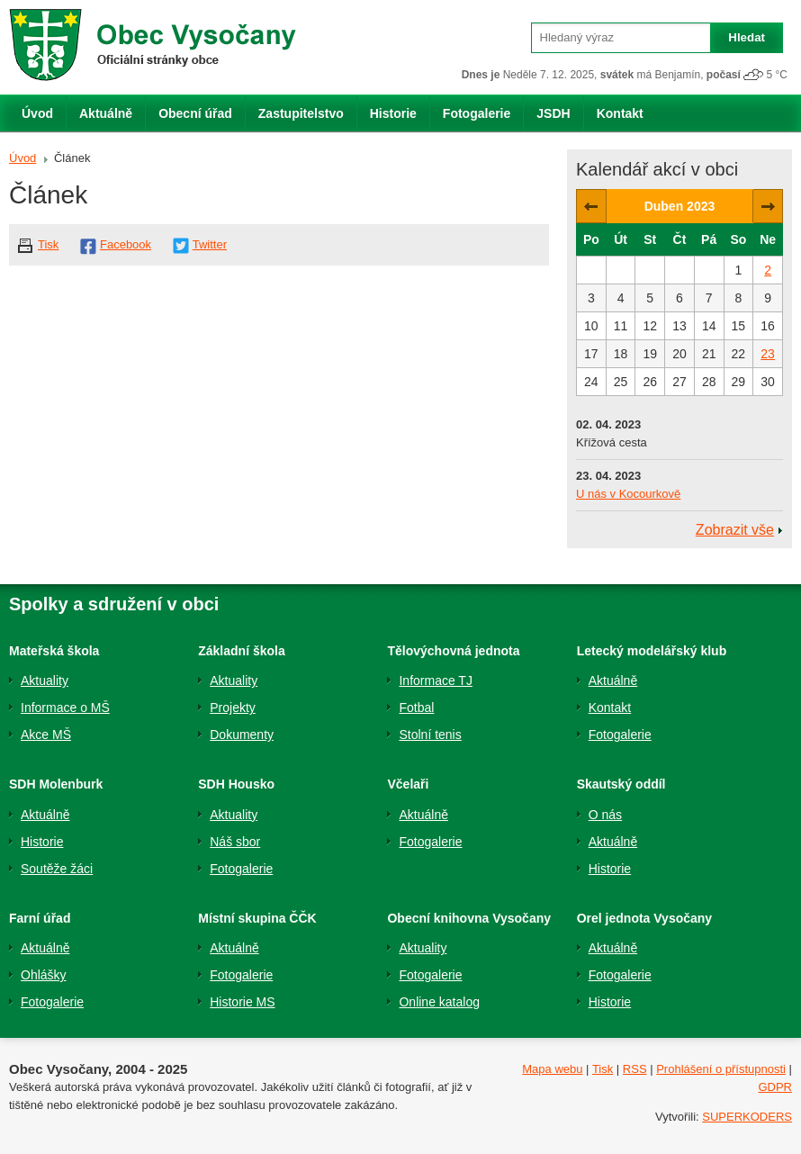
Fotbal (416, 707)
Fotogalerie (476, 113)
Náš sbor (235, 841)
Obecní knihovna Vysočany (469, 918)
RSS (635, 1069)
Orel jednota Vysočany (644, 918)
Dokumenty (242, 734)
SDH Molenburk (56, 784)
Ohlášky (44, 975)
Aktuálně (105, 113)
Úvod (37, 113)
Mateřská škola (54, 651)
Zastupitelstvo (301, 113)
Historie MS (242, 1002)
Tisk (48, 244)
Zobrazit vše (735, 529)
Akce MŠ (46, 734)
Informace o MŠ (65, 707)
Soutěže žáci (57, 868)
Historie (393, 113)
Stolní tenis (430, 734)
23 (767, 354)
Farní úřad (39, 918)
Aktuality (44, 680)
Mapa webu (552, 1069)
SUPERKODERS (747, 1116)
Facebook (125, 244)
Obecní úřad (195, 113)
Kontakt (620, 113)
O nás (605, 814)
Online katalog (439, 1002)
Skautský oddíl (621, 784)
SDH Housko (236, 784)
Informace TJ (435, 680)
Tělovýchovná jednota (453, 651)
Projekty (233, 707)
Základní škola (241, 651)
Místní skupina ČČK (257, 918)
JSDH (553, 113)
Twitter (210, 244)
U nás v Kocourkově (628, 493)
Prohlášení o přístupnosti (721, 1069)
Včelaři (407, 784)
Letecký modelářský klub (652, 651)
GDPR (775, 1087)
